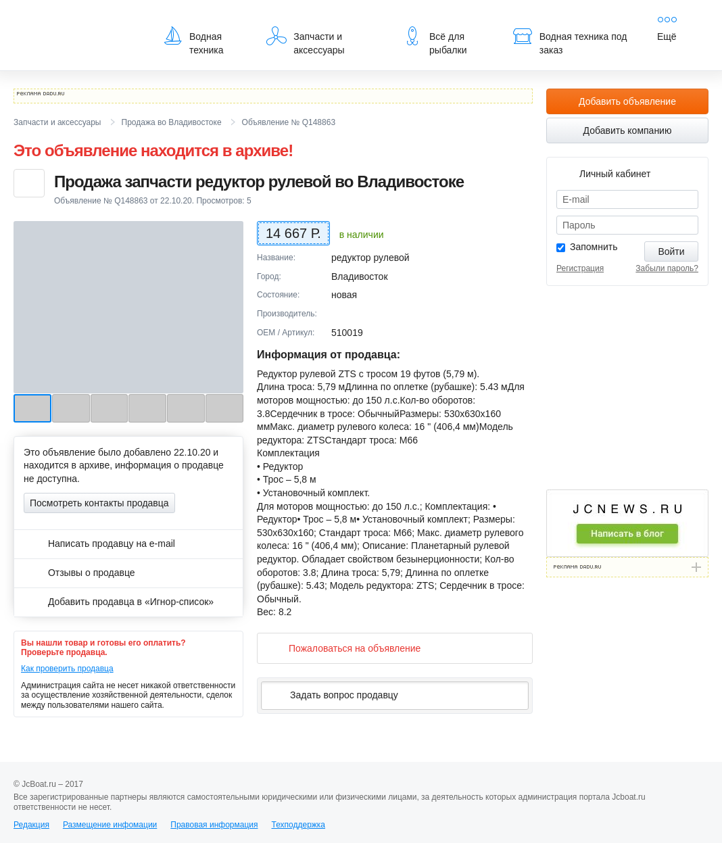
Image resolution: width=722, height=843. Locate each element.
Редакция (31, 824)
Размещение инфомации (110, 824)
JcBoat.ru (78, 20)
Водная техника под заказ (569, 40)
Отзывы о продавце (79, 572)
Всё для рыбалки (434, 40)
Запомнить (594, 246)
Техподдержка (298, 824)
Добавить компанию (627, 130)
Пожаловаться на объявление (343, 648)
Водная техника (193, 40)
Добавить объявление (627, 101)
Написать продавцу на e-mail (99, 543)
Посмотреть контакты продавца (99, 503)
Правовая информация (214, 824)
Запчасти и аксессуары (305, 40)
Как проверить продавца (67, 668)
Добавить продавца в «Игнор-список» (119, 602)
